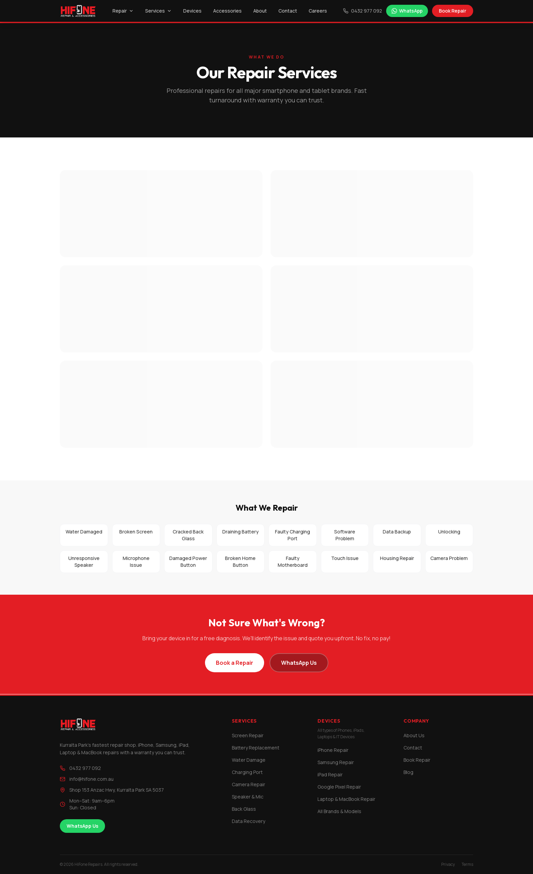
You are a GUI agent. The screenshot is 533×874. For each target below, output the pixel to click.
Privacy (448, 864)
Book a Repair (234, 662)
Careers (318, 10)
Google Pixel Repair (339, 787)
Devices (192, 10)
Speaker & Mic (247, 796)
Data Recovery (248, 821)
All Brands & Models (339, 811)
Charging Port (247, 772)
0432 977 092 (362, 10)
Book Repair (452, 10)
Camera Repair (248, 784)
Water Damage (248, 760)
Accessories (227, 10)
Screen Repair (247, 735)
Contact (287, 10)
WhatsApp (407, 10)
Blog (408, 772)
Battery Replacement (255, 747)
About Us (414, 735)
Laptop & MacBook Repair (346, 799)
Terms (467, 864)
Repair (123, 10)
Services (158, 10)
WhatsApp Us (299, 662)
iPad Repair (330, 774)
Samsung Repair (335, 762)
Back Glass (244, 809)
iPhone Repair (332, 750)
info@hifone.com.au (87, 779)
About (260, 10)
